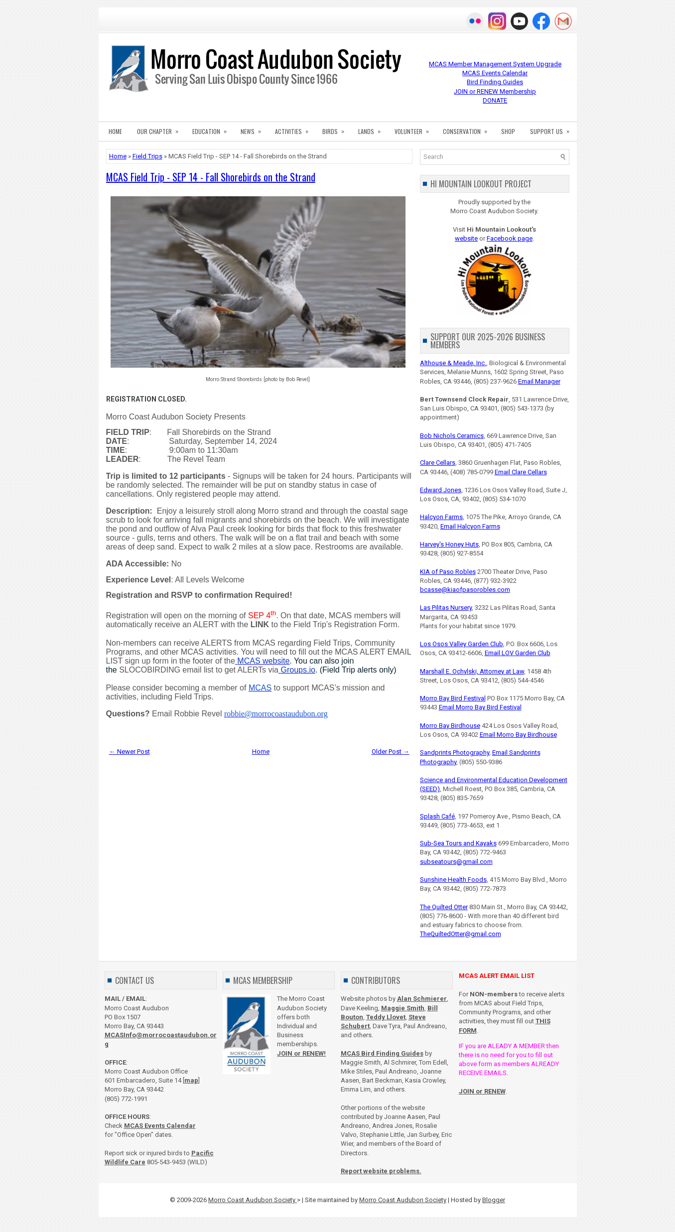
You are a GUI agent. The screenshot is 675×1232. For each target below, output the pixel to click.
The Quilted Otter (444, 907)
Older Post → (390, 751)
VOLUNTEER (415, 129)
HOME (115, 131)
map (191, 1080)
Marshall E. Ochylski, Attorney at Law (472, 671)
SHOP (508, 131)
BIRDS (336, 129)
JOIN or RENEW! (301, 1053)
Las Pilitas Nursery (446, 607)
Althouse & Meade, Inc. (453, 363)
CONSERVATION (468, 129)
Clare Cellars (437, 462)
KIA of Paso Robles (448, 571)
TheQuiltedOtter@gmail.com (460, 934)
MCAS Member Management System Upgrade (495, 64)
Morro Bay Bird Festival (453, 698)
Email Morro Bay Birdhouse (518, 734)
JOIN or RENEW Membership (495, 91)
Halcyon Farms (441, 517)
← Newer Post (129, 751)
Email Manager (539, 381)
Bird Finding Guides (495, 82)
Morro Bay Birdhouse (450, 725)
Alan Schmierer (422, 998)
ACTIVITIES (295, 129)
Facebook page (510, 238)
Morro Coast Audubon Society (252, 1200)
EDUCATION (212, 129)
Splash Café (437, 816)
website (466, 238)
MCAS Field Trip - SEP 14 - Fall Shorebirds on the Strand (210, 176)
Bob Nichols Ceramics (452, 435)
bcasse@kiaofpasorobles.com (465, 589)
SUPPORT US (553, 129)
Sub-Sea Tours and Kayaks (458, 843)
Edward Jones (440, 490)
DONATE (495, 100)
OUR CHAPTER (161, 129)
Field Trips (147, 156)
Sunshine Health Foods (453, 879)
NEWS (254, 129)
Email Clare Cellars (521, 472)
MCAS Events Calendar (495, 73)
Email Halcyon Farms (470, 526)
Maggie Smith (402, 1008)
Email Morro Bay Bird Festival (480, 707)
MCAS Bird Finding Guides (382, 1053)
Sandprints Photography (454, 752)
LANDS (372, 129)
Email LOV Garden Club (517, 653)
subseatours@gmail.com (456, 861)
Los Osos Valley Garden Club (461, 644)
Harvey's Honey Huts (449, 544)
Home (118, 156)
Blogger (493, 1200)
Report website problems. (381, 1171)
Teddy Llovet (385, 1017)
